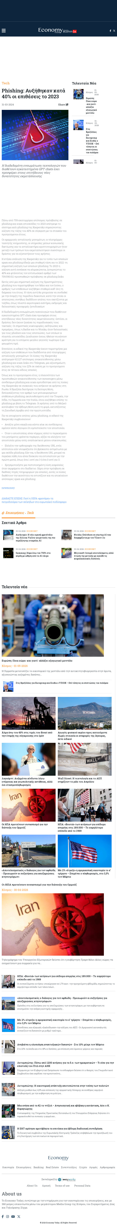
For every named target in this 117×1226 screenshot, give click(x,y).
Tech (6, 83)
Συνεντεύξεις (69, 1167)
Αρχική (46, 1185)
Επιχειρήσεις (23, 1167)
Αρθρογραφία (107, 1167)
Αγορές (93, 1167)
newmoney (8, 487)
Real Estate (52, 1167)
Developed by (58, 1179)
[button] (4, 30)
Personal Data (83, 1185)
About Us (32, 1185)
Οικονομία (8, 1167)
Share (63, 104)
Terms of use (62, 1185)
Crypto (83, 1167)
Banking (39, 1167)
